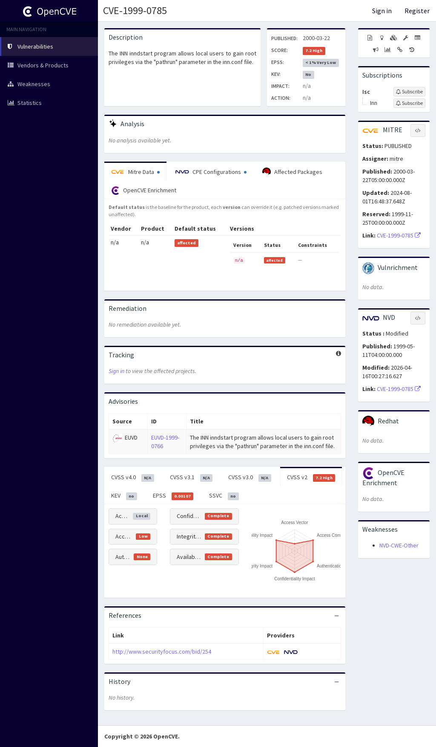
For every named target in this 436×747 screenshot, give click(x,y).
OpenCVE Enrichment (143, 190)
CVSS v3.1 (191, 477)
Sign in (382, 10)
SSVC (224, 496)
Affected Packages (292, 172)
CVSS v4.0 (132, 477)
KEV (124, 496)
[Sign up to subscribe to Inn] (409, 103)
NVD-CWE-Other (399, 545)
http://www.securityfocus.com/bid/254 (161, 651)
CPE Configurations (211, 172)
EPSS (173, 496)
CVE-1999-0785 (135, 10)
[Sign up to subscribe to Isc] (409, 91)
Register (417, 10)
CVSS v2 (311, 477)
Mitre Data (135, 172)
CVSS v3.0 (249, 477)
